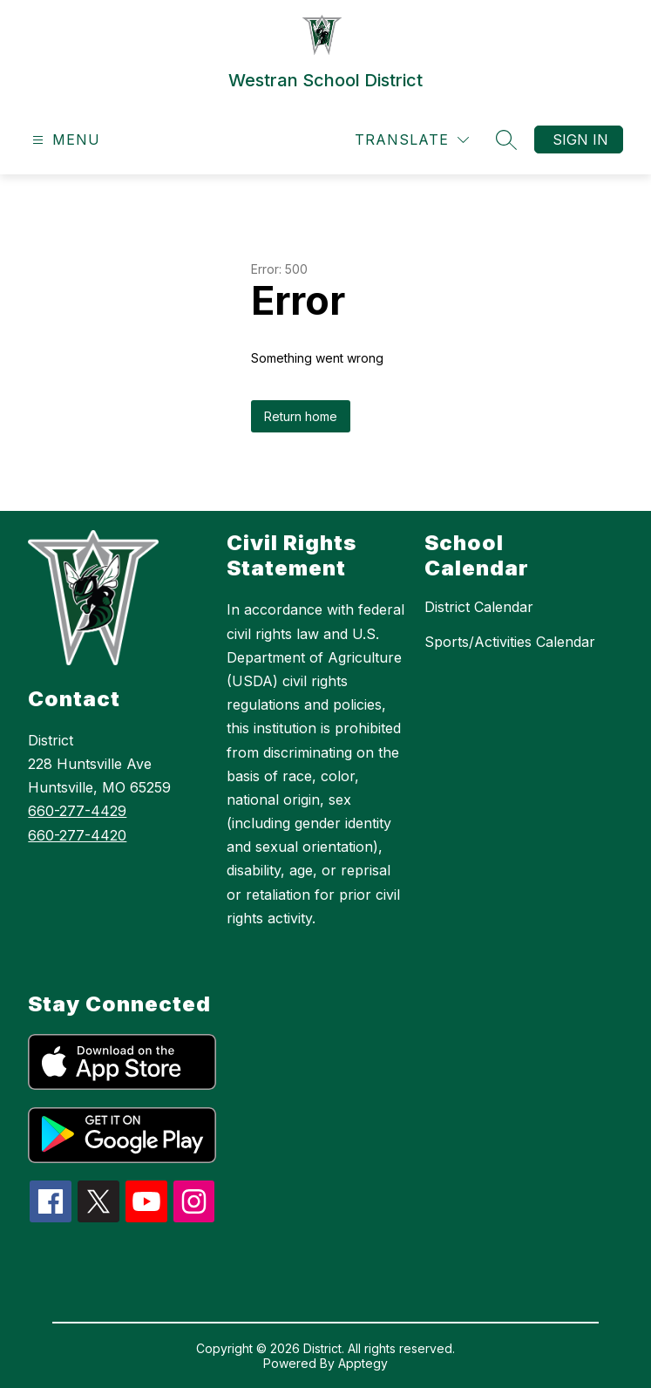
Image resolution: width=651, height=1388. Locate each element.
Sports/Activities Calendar (509, 641)
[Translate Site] (411, 140)
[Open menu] (64, 140)
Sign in (580, 139)
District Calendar (478, 607)
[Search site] (506, 139)
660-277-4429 (77, 811)
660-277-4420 (77, 835)
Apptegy (363, 1363)
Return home (300, 416)
